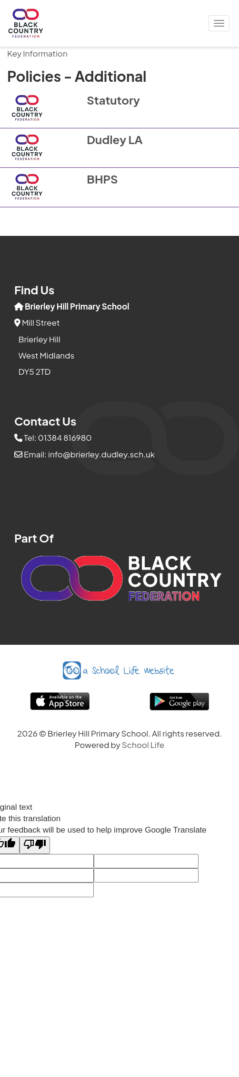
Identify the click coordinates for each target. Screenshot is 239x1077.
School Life (143, 744)
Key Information (37, 53)
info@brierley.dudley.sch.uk (101, 454)
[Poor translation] (35, 845)
